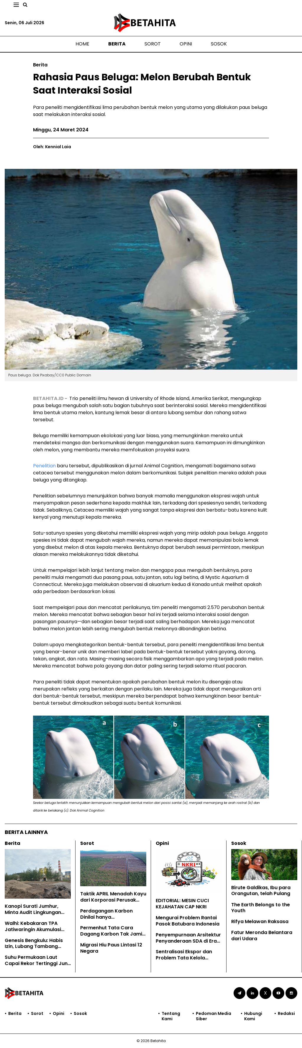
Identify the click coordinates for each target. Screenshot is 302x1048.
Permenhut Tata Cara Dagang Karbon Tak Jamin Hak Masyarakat (112, 933)
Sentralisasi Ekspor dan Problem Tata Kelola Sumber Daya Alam (184, 957)
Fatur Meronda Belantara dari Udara (261, 935)
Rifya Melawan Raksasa (259, 921)
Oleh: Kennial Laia (52, 147)
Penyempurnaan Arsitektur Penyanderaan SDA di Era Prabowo (188, 941)
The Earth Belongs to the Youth (260, 907)
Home (82, 43)
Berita (117, 43)
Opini (186, 43)
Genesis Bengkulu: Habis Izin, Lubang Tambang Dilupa (34, 946)
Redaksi (286, 1013)
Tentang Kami (171, 1016)
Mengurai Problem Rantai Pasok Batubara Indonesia (187, 920)
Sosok (219, 43)
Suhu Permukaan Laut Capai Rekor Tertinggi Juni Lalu (37, 963)
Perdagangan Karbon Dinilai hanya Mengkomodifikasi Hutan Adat (110, 920)
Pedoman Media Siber (213, 1016)
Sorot (153, 43)
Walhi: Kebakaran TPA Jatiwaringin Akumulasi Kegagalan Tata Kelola (33, 929)
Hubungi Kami (253, 1016)
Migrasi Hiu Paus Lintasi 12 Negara (111, 947)
